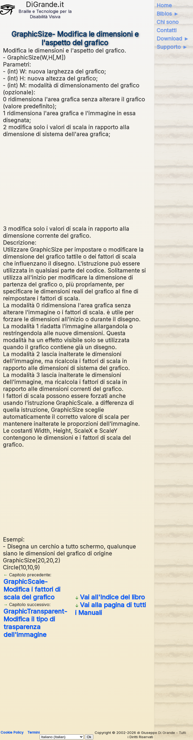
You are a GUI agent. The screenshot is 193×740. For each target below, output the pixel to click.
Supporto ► (172, 47)
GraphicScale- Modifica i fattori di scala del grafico (31, 589)
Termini (33, 732)
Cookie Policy (12, 732)
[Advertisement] (96, 180)
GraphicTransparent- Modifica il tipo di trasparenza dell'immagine (35, 622)
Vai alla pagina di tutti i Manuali (110, 608)
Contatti (166, 30)
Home (164, 5)
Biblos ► (168, 13)
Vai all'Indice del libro (112, 597)
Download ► (173, 38)
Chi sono (168, 22)
